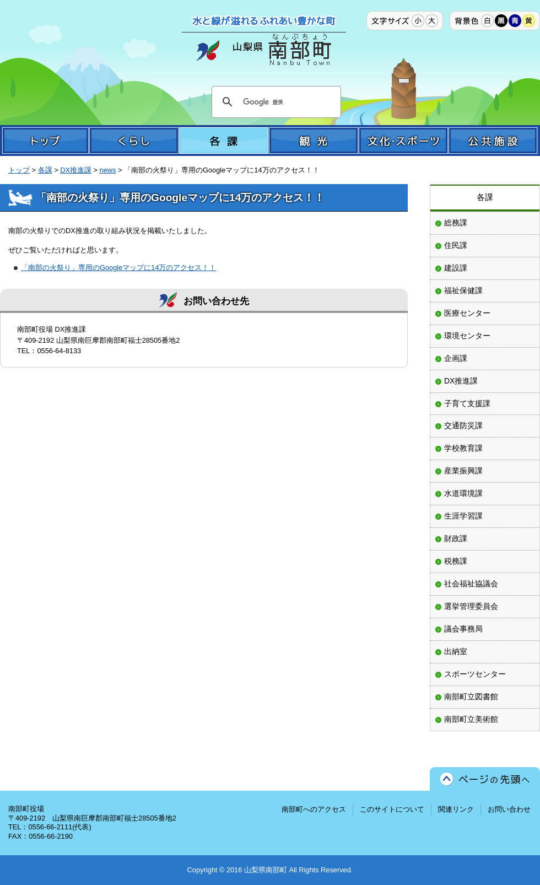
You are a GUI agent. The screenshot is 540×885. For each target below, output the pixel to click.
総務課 (455, 222)
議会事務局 (463, 628)
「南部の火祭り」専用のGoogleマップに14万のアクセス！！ (119, 267)
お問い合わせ (509, 809)
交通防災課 (463, 425)
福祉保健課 (463, 290)
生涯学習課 (463, 515)
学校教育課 (463, 448)
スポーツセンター (475, 674)
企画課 (455, 358)
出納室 (455, 651)
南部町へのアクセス (314, 809)
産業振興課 (463, 470)
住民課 (455, 245)
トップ (19, 170)
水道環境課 (463, 493)
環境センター (467, 335)
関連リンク (456, 809)
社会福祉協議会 (471, 583)
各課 (45, 170)
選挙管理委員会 (471, 606)
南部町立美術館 (471, 719)
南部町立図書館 (471, 696)
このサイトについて (392, 809)
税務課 (455, 561)
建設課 (455, 267)
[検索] (274, 102)
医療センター (467, 313)
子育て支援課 (467, 403)
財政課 (455, 538)
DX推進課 (75, 170)
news (108, 170)
